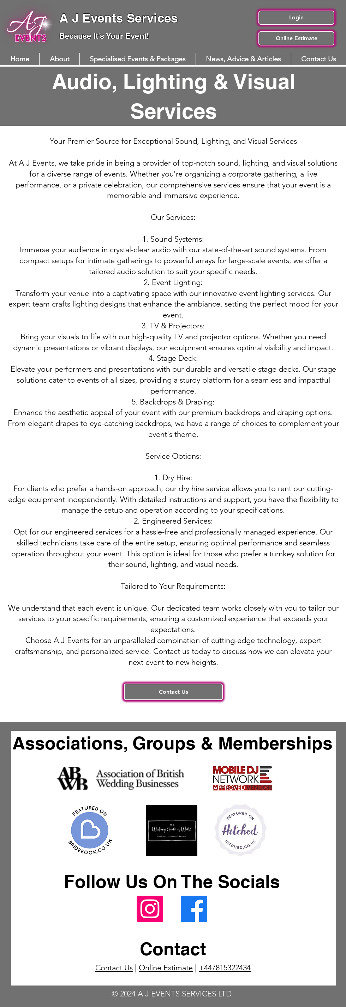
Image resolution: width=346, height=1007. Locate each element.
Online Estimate (166, 967)
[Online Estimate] (296, 38)
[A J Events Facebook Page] (194, 909)
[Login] (296, 18)
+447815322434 (225, 967)
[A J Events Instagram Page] (150, 909)
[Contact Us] (173, 692)
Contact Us (114, 967)
